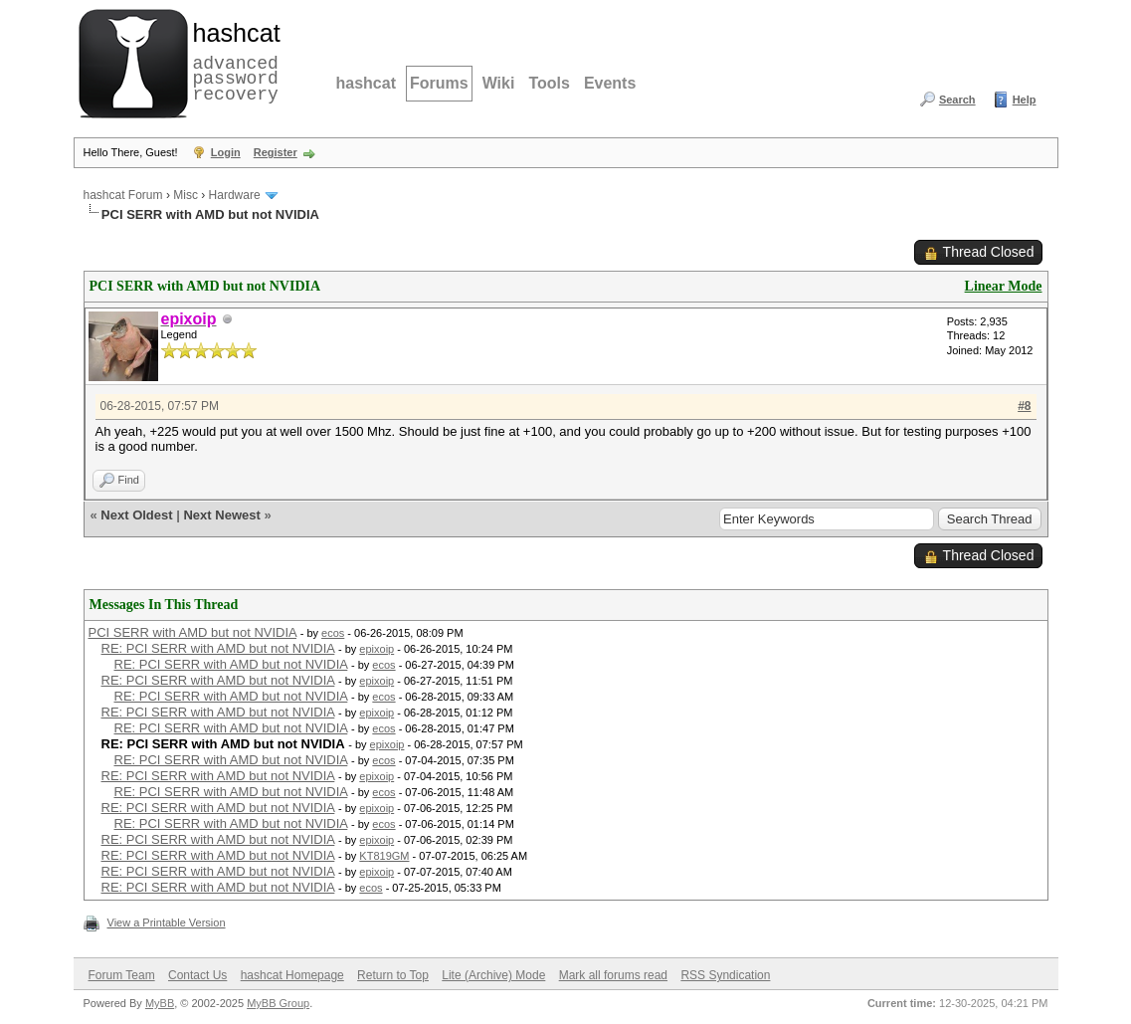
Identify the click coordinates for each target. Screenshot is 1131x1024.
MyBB (159, 1003)
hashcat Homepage (292, 975)
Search (957, 99)
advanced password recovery (233, 60)
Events (610, 83)
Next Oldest (136, 515)
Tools (548, 83)
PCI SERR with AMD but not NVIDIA (193, 632)
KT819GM (384, 856)
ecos (332, 633)
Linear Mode (1003, 286)
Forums (439, 83)
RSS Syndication (725, 975)
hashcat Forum (123, 195)
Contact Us (197, 975)
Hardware (235, 195)
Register (275, 152)
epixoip (376, 649)
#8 (1024, 406)
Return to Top (393, 975)
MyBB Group (278, 1003)
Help (1025, 99)
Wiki (498, 83)
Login (226, 152)
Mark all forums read (613, 975)
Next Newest (221, 515)
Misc (185, 195)
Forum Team (122, 975)
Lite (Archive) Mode (493, 975)
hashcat (366, 83)
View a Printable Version (166, 922)
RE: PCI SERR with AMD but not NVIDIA (218, 648)
